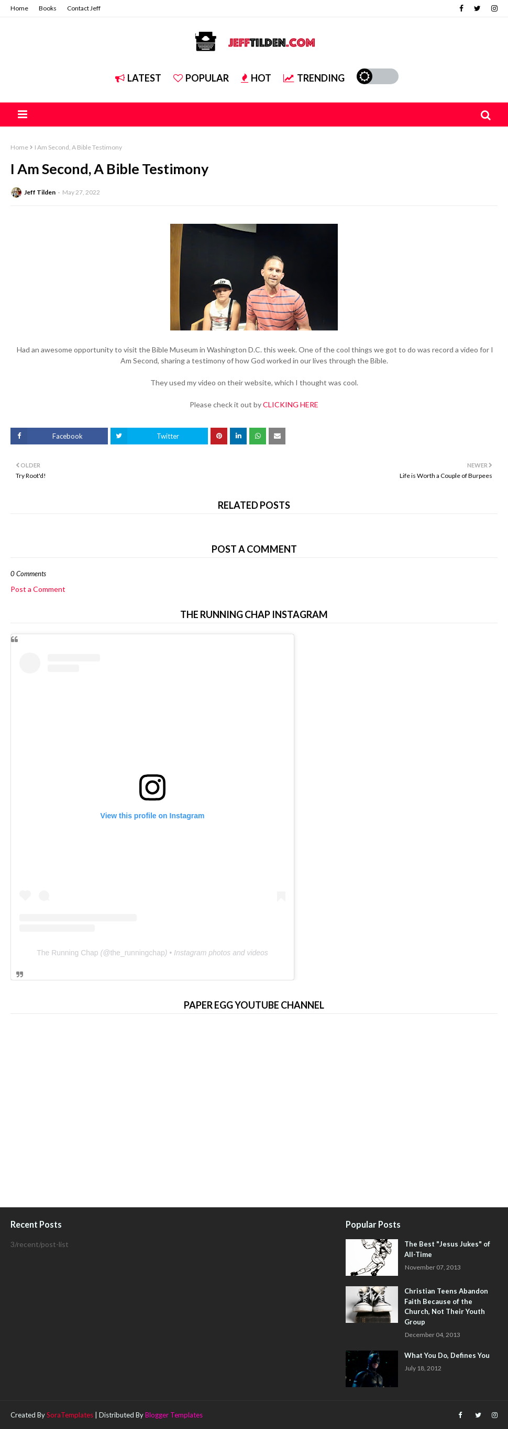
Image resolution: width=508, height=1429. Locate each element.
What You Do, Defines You (447, 1355)
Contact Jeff (84, 8)
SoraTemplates (70, 1415)
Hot (256, 78)
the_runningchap (137, 952)
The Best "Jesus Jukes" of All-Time (447, 1249)
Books (48, 8)
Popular (201, 78)
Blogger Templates (174, 1415)
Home (19, 8)
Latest (138, 78)
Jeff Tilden (40, 192)
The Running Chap (67, 952)
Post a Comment (37, 589)
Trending (314, 78)
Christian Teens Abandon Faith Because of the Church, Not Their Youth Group (446, 1306)
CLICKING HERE (290, 404)
